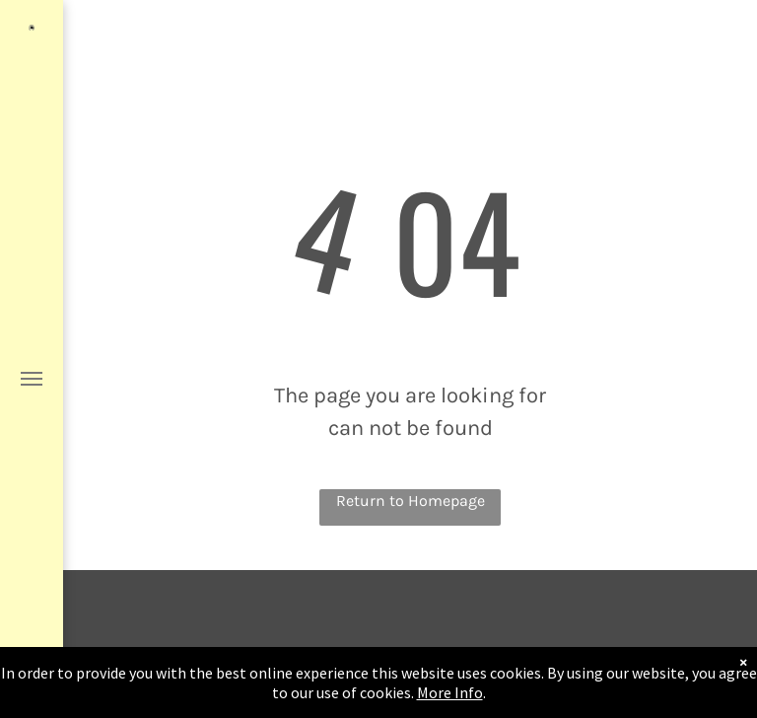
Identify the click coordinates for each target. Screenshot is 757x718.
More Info (450, 693)
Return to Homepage (410, 500)
